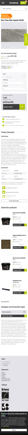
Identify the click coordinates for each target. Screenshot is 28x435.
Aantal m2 (5, 85)
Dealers (3, 372)
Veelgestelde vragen (5, 380)
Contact (3, 375)
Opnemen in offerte (20, 225)
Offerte (23, 2)
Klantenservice (4, 370)
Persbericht (26, 40)
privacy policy (6, 426)
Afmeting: (5, 80)
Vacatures (3, 374)
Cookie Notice (22, 424)
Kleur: (4, 74)
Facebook (5, 365)
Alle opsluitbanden (5, 301)
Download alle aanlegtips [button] (14, 316)
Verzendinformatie (5, 378)
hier (7, 182)
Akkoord (14, 430)
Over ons (3, 377)
